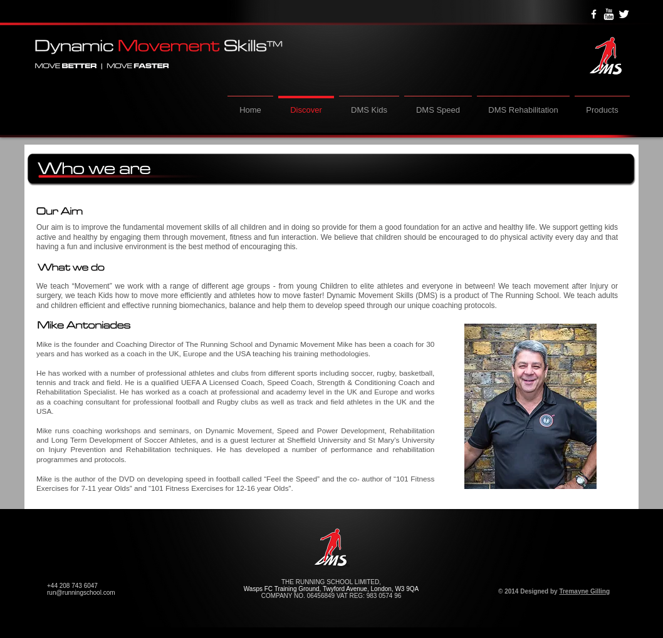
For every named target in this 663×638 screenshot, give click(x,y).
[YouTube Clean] (609, 14)
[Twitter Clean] (624, 14)
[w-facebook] (594, 14)
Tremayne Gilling (584, 591)
